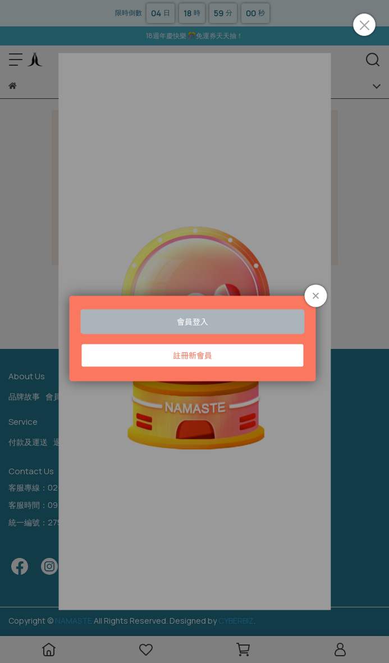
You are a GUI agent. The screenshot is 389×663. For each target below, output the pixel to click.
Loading (194, 338)
